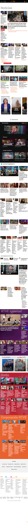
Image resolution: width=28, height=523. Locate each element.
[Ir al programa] (14, 129)
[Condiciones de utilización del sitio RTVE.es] (1, 498)
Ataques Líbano (17, 464)
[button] (27, 130)
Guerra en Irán (4, 464)
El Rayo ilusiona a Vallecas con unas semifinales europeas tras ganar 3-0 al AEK (5, 92)
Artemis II (3, 466)
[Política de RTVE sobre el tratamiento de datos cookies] (8, 498)
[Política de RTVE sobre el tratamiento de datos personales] (4, 498)
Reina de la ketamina (17, 466)
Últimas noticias (14, 469)
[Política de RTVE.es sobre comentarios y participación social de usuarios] (26, 498)
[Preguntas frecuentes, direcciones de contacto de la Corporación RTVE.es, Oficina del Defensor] (22, 497)
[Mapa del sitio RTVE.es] (19, 498)
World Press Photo (9, 466)
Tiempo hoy (24, 466)
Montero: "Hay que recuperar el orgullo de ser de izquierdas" (4, 61)
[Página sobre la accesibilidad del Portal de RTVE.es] (16, 497)
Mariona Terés (23, 464)
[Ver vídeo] (8, 364)
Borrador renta (10, 464)
